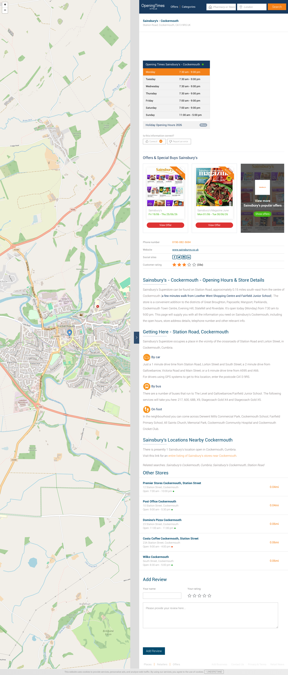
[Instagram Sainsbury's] (184, 257)
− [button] (5, 10)
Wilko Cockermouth (156, 557)
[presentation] (171, 640)
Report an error (178, 141)
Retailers (162, 664)
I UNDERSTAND (214, 671)
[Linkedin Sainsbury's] (189, 257)
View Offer (165, 225)
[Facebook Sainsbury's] (174, 257)
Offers (174, 6)
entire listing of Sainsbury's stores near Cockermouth (202, 455)
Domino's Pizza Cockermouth (162, 520)
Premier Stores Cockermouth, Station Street (172, 483)
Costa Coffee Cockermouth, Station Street (171, 538)
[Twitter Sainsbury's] (179, 257)
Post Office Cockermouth (159, 501)
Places (148, 664)
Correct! (154, 141)
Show (203, 125)
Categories (188, 6)
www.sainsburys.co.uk (185, 249)
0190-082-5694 (181, 242)
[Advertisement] (213, 48)
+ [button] (5, 5)
